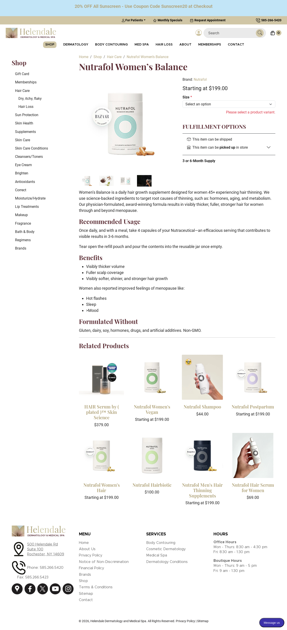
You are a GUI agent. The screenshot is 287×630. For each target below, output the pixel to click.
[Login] (199, 33)
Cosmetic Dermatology (166, 549)
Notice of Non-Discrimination (104, 562)
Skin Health (24, 123)
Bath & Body (25, 232)
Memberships (209, 44)
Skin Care (22, 140)
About (185, 44)
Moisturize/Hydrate (30, 198)
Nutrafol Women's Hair (101, 487)
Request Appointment (208, 20)
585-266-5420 (271, 20)
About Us (87, 549)
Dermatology (75, 44)
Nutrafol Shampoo (202, 407)
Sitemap (86, 593)
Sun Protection (26, 115)
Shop (49, 44)
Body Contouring (111, 44)
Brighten (21, 173)
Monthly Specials (167, 20)
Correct (20, 190)
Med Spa (142, 44)
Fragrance (23, 223)
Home (84, 543)
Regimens (23, 240)
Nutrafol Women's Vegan (152, 409)
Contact (236, 44)
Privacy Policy (90, 555)
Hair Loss (164, 44)
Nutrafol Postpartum (253, 407)
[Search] (231, 33)
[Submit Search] (259, 33)
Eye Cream (23, 165)
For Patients (132, 20)
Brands (20, 248)
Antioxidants (25, 182)
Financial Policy (91, 568)
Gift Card (22, 74)
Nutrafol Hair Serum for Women (253, 487)
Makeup (21, 215)
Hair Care (22, 91)
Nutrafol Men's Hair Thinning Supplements (202, 490)
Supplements (25, 132)
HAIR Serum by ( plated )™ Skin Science (101, 412)
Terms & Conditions (96, 587)
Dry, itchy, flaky (30, 98)
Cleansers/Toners (29, 156)
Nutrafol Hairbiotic (152, 485)
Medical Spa (156, 555)
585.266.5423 (36, 577)
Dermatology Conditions (167, 562)
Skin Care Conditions (31, 148)
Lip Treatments (27, 206)
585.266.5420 (51, 567)
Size (187, 97)
